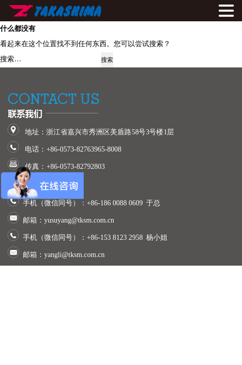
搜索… (10, 59)
